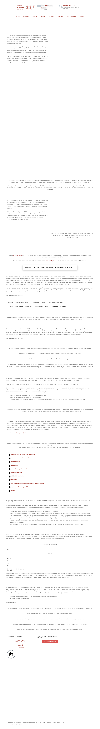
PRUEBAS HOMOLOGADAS (17, 88)
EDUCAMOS (51, 16)
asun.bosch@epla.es (51, 261)
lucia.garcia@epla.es (22, 433)
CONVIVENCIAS (38, 111)
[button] (50, 454)
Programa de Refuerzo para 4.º (19, 487)
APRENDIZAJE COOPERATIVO (83, 135)
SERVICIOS (34, 16)
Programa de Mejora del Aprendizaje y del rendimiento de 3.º (27, 483)
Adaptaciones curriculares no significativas (22, 454)
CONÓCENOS (60, 16)
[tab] (18, 302)
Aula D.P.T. (13, 490)
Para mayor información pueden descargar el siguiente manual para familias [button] (49, 267)
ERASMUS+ (59, 88)
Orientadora (13, 479)
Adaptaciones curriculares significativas (21, 458)
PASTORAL (43, 16)
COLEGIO (18, 16)
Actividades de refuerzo (17, 472)
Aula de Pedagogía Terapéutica (19, 469)
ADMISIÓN (82, 16)
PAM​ (71, 158)
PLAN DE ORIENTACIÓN (39, 135)
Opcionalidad (14, 465)
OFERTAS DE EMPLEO (71, 16)
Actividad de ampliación (17, 476)
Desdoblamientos (15, 461)
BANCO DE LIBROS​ (82, 111)
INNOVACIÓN (26, 16)
